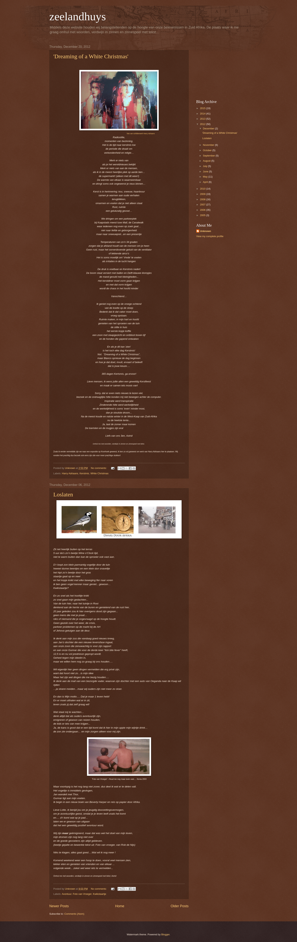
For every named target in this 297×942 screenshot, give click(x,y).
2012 (203, 124)
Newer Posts (59, 906)
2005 (203, 215)
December (209, 128)
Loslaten (63, 494)
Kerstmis (84, 473)
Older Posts (179, 906)
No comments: (99, 468)
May (205, 176)
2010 (203, 188)
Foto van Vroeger (82, 894)
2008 (203, 199)
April (205, 182)
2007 (203, 204)
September (209, 155)
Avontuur (67, 894)
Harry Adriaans (70, 473)
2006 (203, 209)
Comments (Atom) (74, 913)
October (207, 150)
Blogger (165, 934)
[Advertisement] (220, 69)
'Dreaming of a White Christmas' (91, 56)
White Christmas (99, 473)
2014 (203, 113)
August (207, 160)
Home (119, 906)
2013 (203, 118)
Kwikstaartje (99, 894)
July (205, 166)
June (206, 171)
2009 (203, 194)
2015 (203, 108)
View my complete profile (210, 236)
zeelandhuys (77, 16)
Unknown (205, 231)
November (209, 144)
